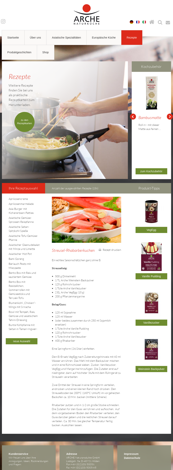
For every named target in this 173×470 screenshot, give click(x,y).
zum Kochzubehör (151, 152)
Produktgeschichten (19, 52)
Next (170, 107)
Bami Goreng (16, 239)
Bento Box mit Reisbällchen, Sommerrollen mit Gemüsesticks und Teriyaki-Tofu (19, 271)
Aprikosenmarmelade (21, 184)
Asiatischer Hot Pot (20, 234)
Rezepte (132, 37)
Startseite (13, 37)
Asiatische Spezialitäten (66, 37)
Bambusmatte (149, 117)
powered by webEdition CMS (161, 469)
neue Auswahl (21, 322)
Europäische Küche (104, 37)
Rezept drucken (110, 230)
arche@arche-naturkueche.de (25, 451)
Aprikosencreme (18, 179)
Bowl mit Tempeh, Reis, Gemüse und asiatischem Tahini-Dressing (23, 297)
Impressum (131, 434)
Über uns (35, 37)
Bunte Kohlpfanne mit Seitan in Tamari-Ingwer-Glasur (23, 310)
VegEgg (151, 210)
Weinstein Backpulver (151, 350)
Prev (133, 107)
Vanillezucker (151, 303)
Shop (45, 52)
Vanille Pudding (151, 257)
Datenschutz (132, 438)
